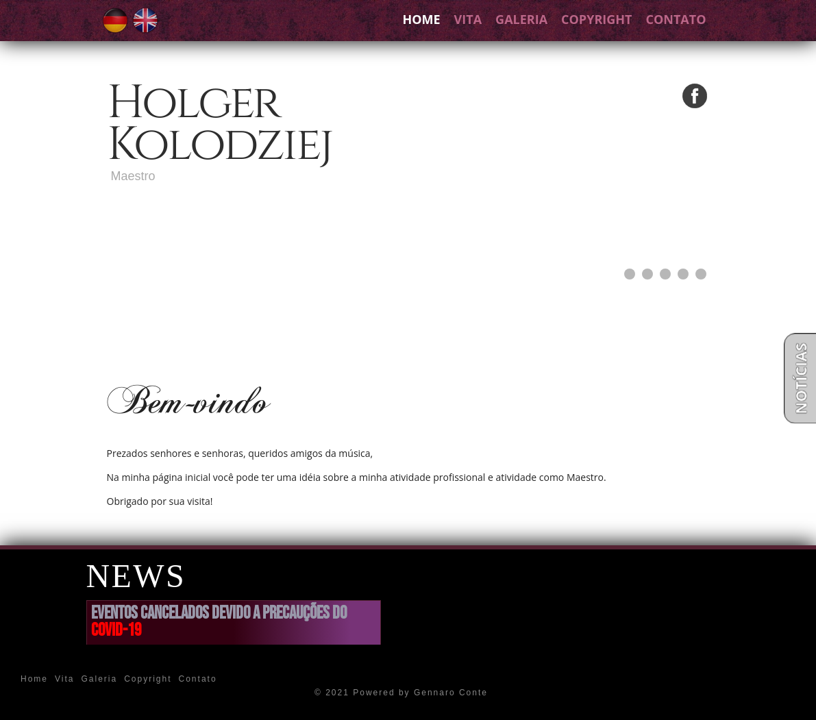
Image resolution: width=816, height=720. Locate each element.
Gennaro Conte (451, 692)
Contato (675, 19)
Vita (468, 19)
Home (421, 19)
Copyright (596, 19)
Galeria (521, 19)
